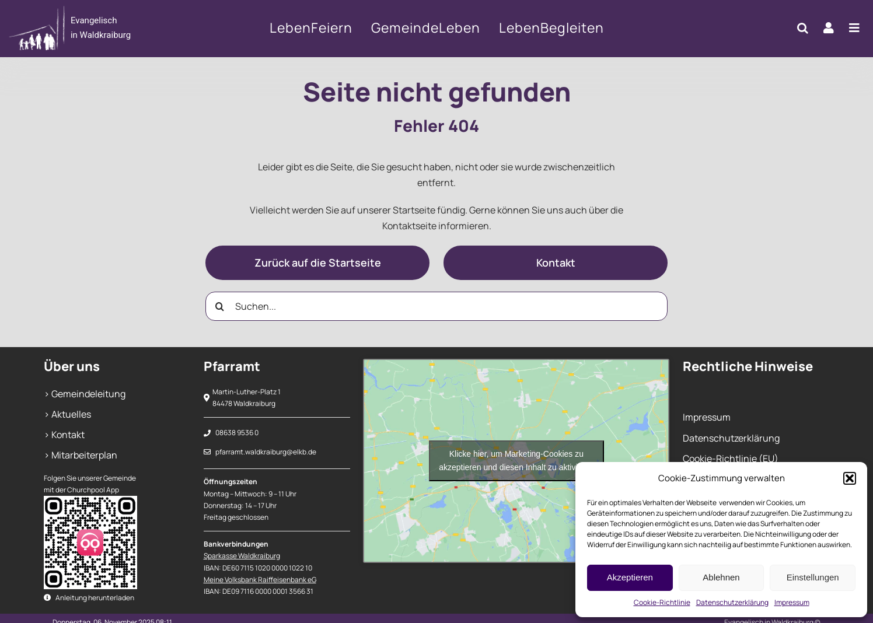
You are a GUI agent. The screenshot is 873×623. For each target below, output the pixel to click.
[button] (849, 478)
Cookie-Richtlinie (662, 602)
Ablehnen (721, 577)
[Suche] (220, 306)
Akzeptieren (630, 577)
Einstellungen (813, 577)
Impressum (791, 602)
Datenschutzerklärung (732, 602)
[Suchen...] (436, 306)
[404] (94, 28)
